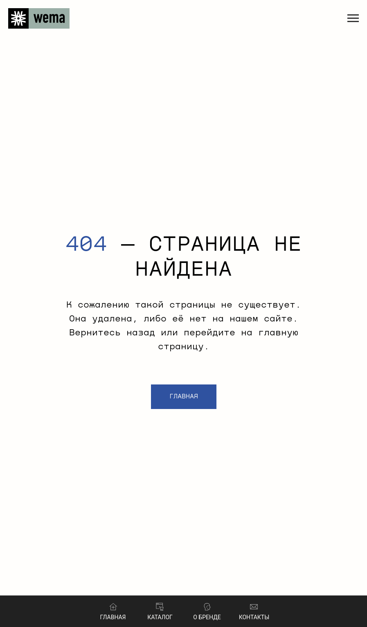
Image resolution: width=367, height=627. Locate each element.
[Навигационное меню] (353, 18)
